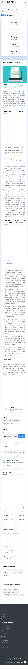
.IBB (16, 572)
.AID (22, 594)
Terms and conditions (7, 619)
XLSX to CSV (4, 647)
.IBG (20, 572)
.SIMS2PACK (7, 592)
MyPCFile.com (19, 662)
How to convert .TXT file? (9, 539)
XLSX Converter (5, 630)
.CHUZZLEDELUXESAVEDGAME (11, 594)
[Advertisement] (14, 129)
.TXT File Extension (14, 540)
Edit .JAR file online (8, 551)
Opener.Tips (14, 407)
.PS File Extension (14, 534)
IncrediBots (10, 263)
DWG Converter (5, 628)
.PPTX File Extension (14, 558)
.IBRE (11, 572)
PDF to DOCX (4, 640)
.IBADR (5, 575)
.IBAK (5, 570)
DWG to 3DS (4, 645)
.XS (13, 592)
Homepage (4, 9)
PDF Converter (5, 626)
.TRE (17, 592)
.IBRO (10, 570)
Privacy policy (4, 616)
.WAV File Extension (14, 546)
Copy (21, 436)
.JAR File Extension (14, 552)
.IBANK (5, 572)
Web (8, 261)
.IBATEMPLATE (18, 570)
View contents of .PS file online (11, 533)
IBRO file (22, 93)
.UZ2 (10, 589)
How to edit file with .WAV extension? (13, 545)
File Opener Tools (12, 9)
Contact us (4, 614)
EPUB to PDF (4, 642)
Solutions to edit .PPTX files (10, 557)
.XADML (16, 589)
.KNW (5, 589)
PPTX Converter (5, 633)
